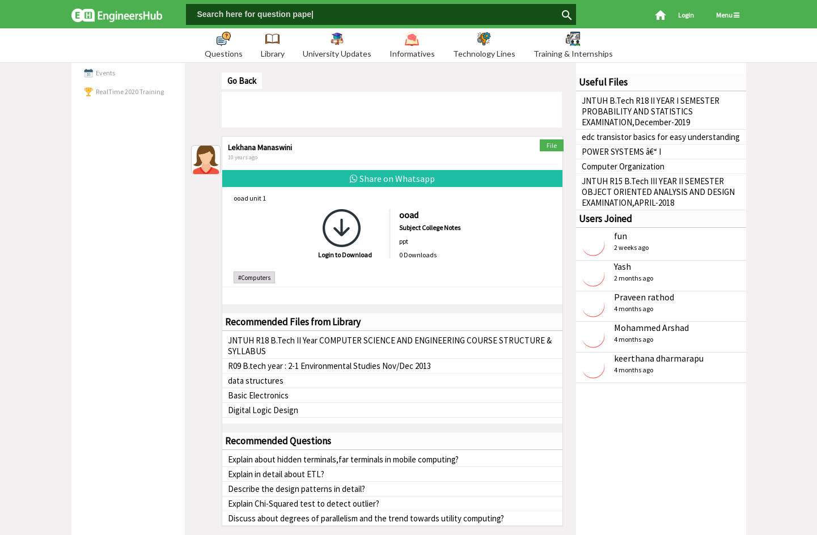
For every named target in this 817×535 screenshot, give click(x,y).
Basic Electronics (258, 395)
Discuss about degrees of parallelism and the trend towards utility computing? (366, 518)
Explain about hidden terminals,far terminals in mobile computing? (343, 459)
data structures (255, 380)
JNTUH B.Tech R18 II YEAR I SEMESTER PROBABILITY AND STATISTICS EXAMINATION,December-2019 (650, 111)
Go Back (241, 80)
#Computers (254, 278)
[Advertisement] (392, 109)
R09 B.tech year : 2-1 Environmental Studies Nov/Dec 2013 (329, 365)
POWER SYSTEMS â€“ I (621, 151)
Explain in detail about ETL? (276, 474)
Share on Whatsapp (392, 178)
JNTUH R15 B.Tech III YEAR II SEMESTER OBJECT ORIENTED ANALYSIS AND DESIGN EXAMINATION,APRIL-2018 (658, 192)
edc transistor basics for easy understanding (661, 136)
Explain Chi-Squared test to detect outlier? (303, 503)
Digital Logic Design (263, 410)
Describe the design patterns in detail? (296, 488)
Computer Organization (623, 166)
